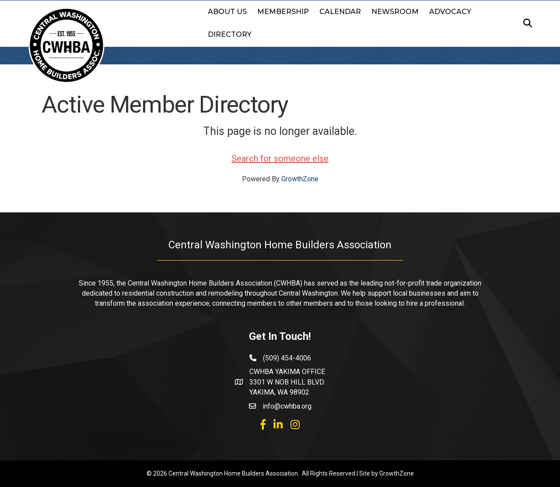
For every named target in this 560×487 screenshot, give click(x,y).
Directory (230, 34)
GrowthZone (299, 179)
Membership (283, 11)
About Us (227, 11)
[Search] (525, 23)
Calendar (340, 11)
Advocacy (450, 11)
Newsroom (395, 11)
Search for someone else (280, 158)
